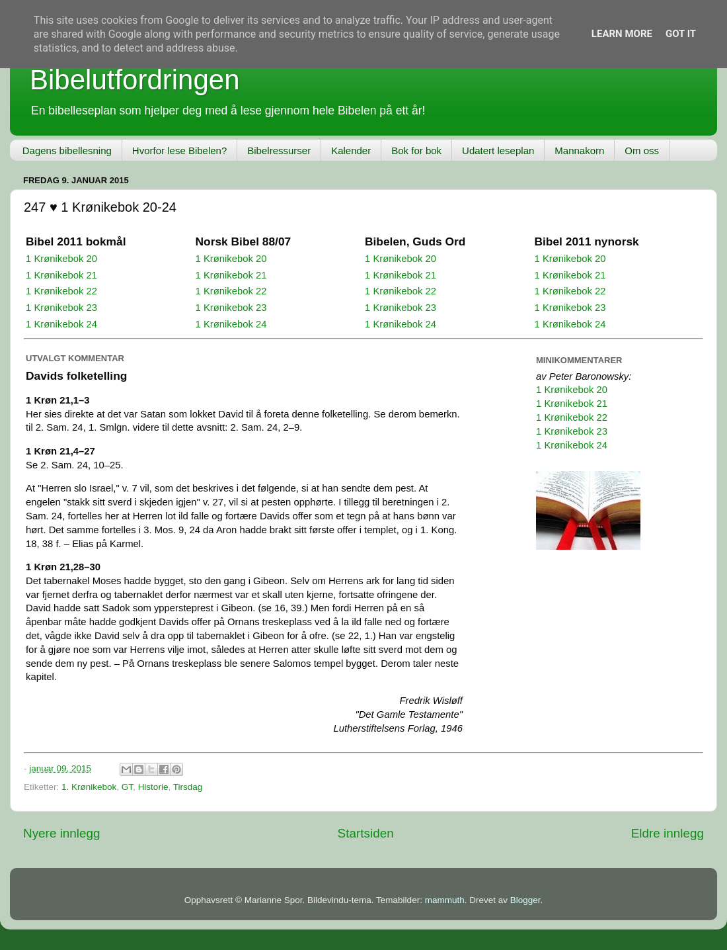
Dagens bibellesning (67, 150)
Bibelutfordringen (135, 79)
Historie (153, 787)
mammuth (445, 900)
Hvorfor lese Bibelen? (179, 150)
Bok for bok (416, 150)
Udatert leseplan (498, 150)
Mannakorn (579, 150)
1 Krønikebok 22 (61, 291)
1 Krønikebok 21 (61, 275)
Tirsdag (188, 787)
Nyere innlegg (61, 833)
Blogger (525, 900)
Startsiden (366, 833)
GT (127, 787)
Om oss (642, 150)
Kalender (351, 150)
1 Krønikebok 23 (61, 307)
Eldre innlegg (667, 833)
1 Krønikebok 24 (61, 324)
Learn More (622, 34)
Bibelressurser (279, 150)
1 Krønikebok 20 (61, 258)
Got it (681, 34)
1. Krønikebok (88, 787)
